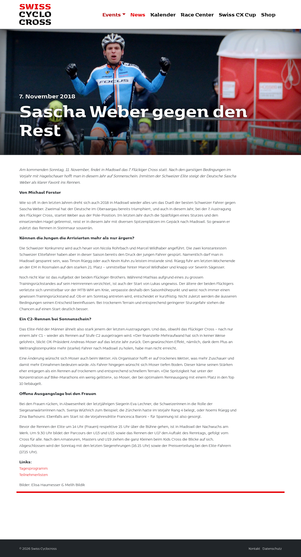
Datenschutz (272, 548)
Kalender (163, 14)
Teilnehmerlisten (33, 479)
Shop (268, 14)
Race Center (197, 14)
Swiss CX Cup (237, 14)
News (137, 14)
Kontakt (254, 548)
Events (111, 14)
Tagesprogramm (33, 473)
